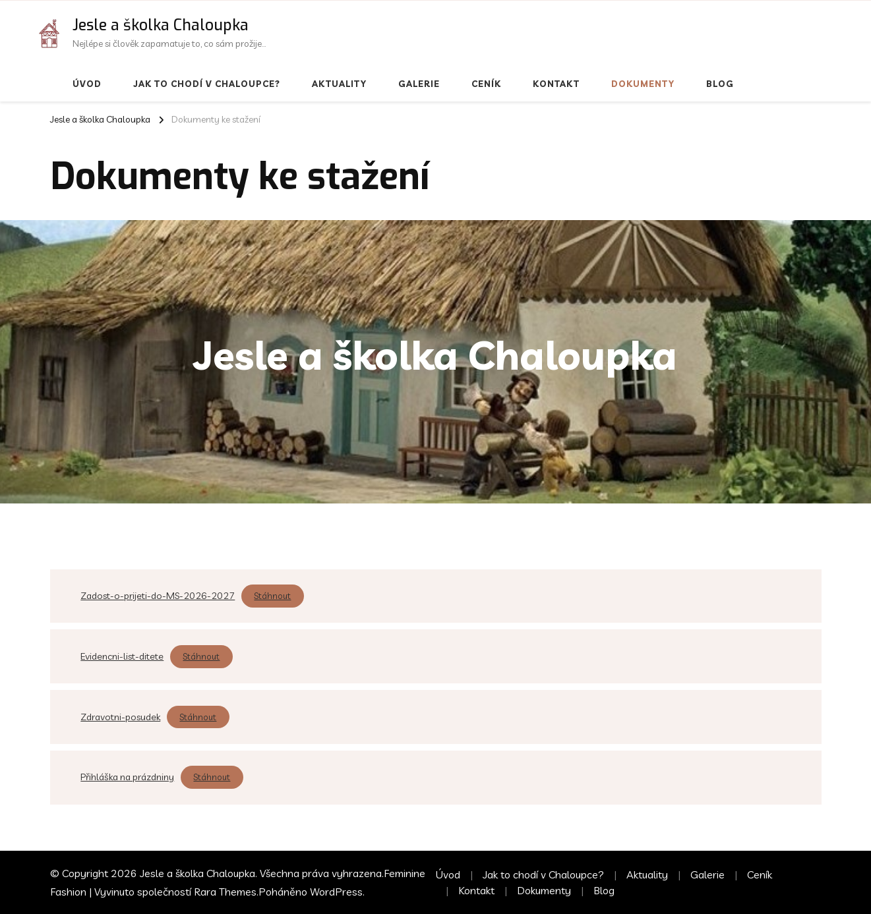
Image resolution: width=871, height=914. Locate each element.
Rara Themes (225, 891)
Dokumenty (643, 83)
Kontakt (556, 83)
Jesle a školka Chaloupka (161, 25)
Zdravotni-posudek (120, 717)
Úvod (87, 83)
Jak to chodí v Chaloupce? (206, 83)
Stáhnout (272, 595)
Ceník (486, 83)
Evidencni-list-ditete (122, 656)
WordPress (336, 891)
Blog (720, 83)
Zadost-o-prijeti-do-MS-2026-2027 (157, 596)
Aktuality (339, 83)
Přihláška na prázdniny (127, 777)
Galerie (419, 83)
